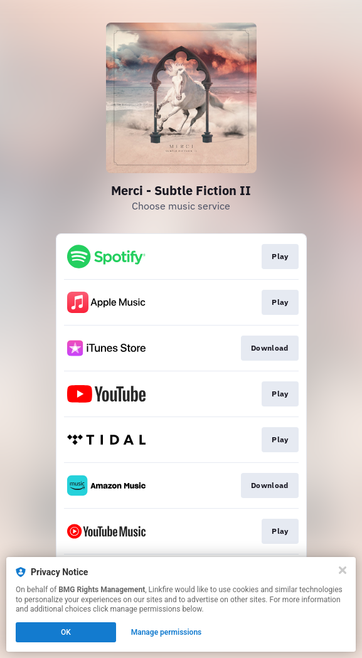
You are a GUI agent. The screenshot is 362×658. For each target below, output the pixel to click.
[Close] (343, 570)
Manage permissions (166, 632)
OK (66, 632)
